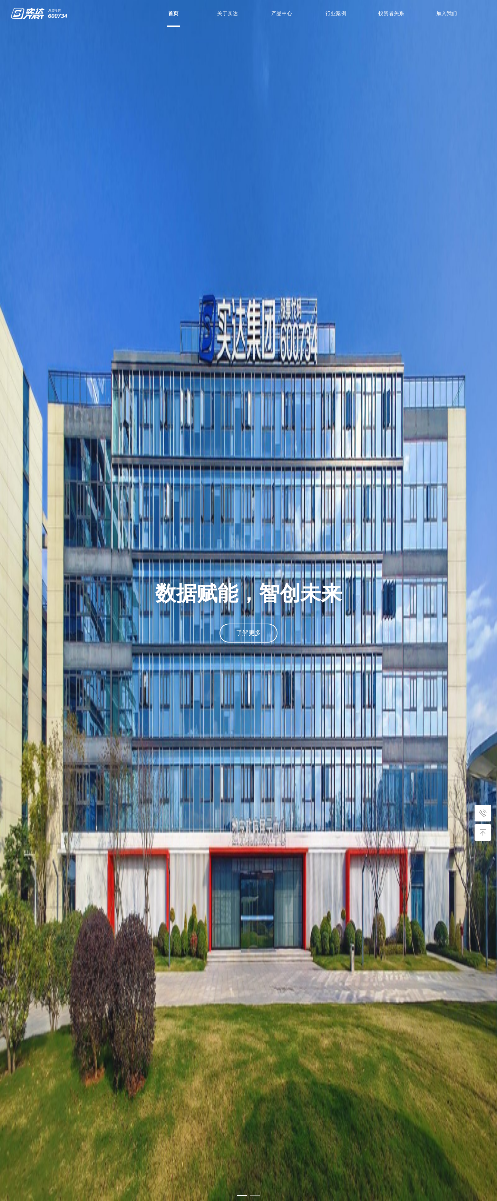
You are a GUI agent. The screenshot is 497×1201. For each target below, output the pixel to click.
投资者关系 (391, 13)
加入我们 (446, 13)
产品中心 (281, 13)
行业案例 (335, 13)
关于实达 (227, 13)
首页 (173, 13)
